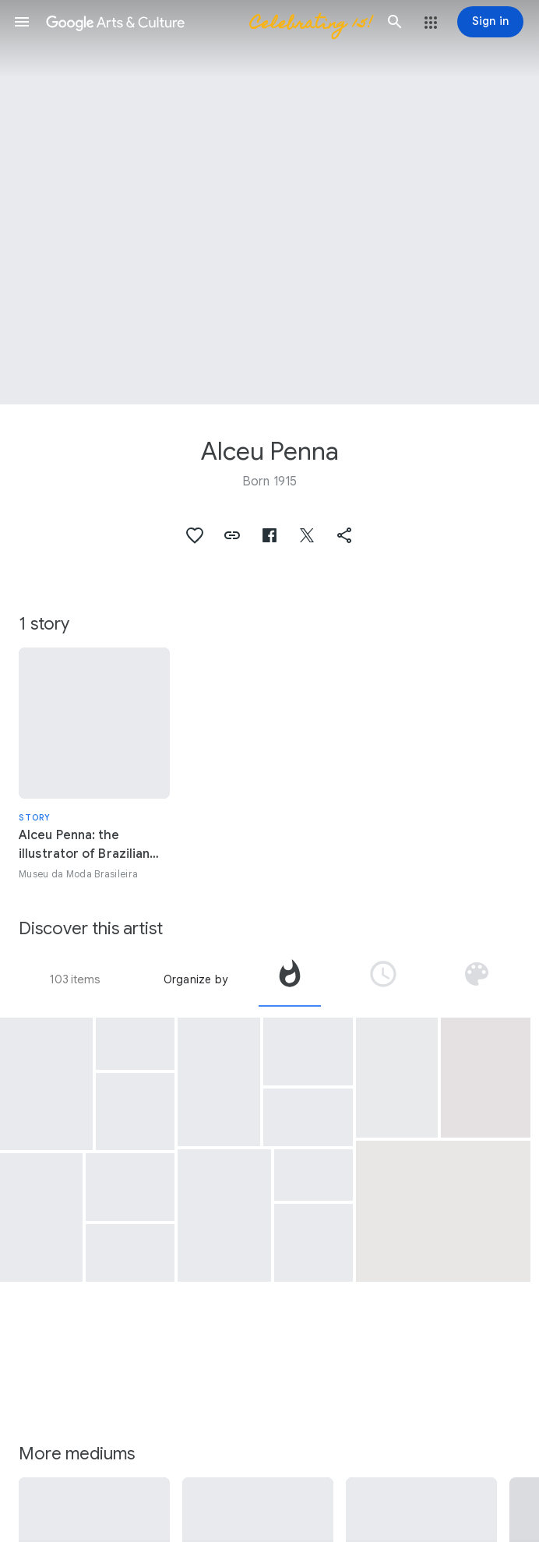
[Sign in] (490, 21)
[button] (22, 22)
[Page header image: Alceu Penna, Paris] (269, 202)
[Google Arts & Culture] (208, 22)
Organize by (195, 979)
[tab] (290, 979)
